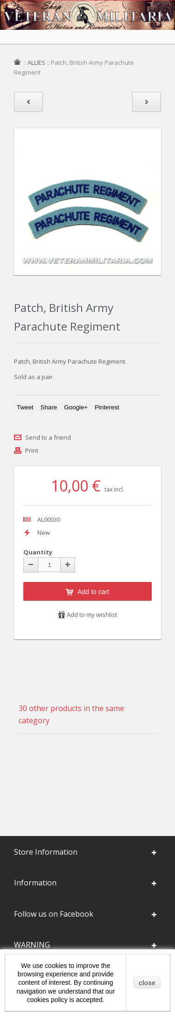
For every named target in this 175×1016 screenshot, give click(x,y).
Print (31, 450)
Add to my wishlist (87, 614)
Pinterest (107, 407)
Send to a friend (48, 437)
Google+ (76, 407)
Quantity (37, 552)
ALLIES (36, 62)
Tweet (25, 407)
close (147, 983)
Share (49, 407)
